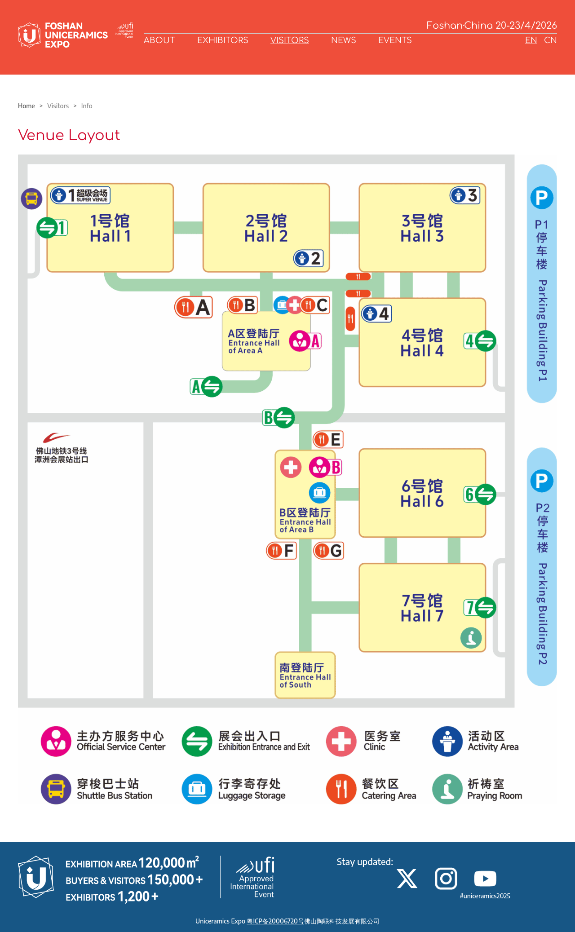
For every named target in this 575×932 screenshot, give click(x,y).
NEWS (343, 40)
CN (550, 40)
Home (26, 106)
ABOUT (159, 40)
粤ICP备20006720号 (275, 921)
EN (531, 40)
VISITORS (289, 40)
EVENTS (395, 40)
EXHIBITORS (222, 40)
